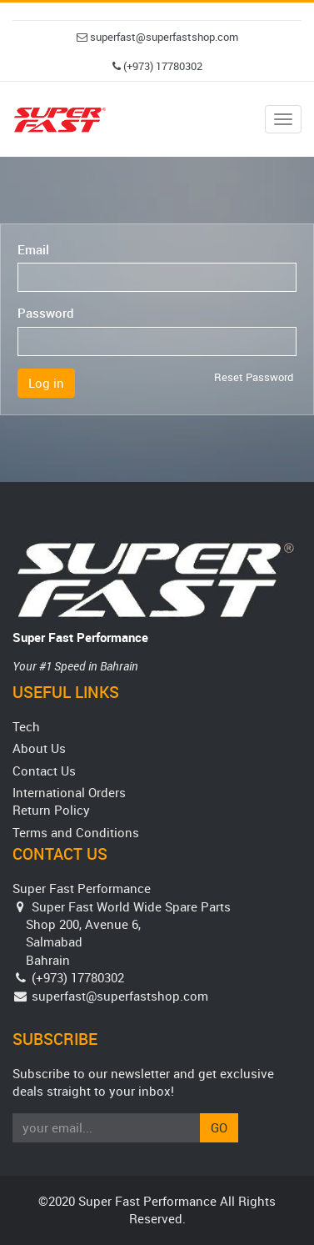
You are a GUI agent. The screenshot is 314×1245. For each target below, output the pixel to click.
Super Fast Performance (80, 637)
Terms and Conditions (75, 832)
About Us (39, 748)
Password (45, 312)
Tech (26, 726)
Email (33, 249)
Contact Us (44, 770)
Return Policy (51, 809)
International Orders (69, 792)
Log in (46, 382)
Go (219, 1127)
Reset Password (253, 376)
